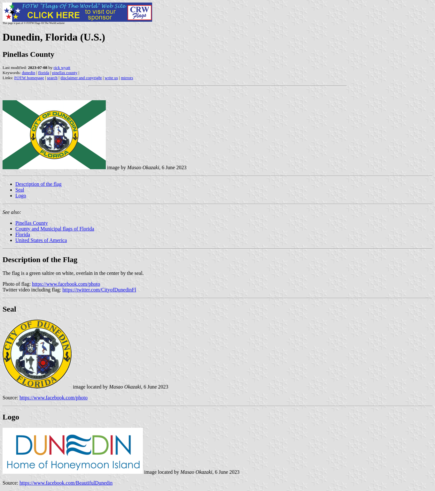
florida (43, 72)
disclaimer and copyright (81, 77)
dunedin (28, 72)
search (52, 77)
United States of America (41, 240)
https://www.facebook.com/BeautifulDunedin (66, 483)
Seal (19, 190)
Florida (22, 234)
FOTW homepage (29, 77)
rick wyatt (62, 67)
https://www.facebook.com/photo (66, 284)
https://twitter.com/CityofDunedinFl (99, 289)
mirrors (127, 77)
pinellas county (64, 72)
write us (111, 77)
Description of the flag (38, 184)
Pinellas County (31, 223)
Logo (20, 195)
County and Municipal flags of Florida (54, 228)
